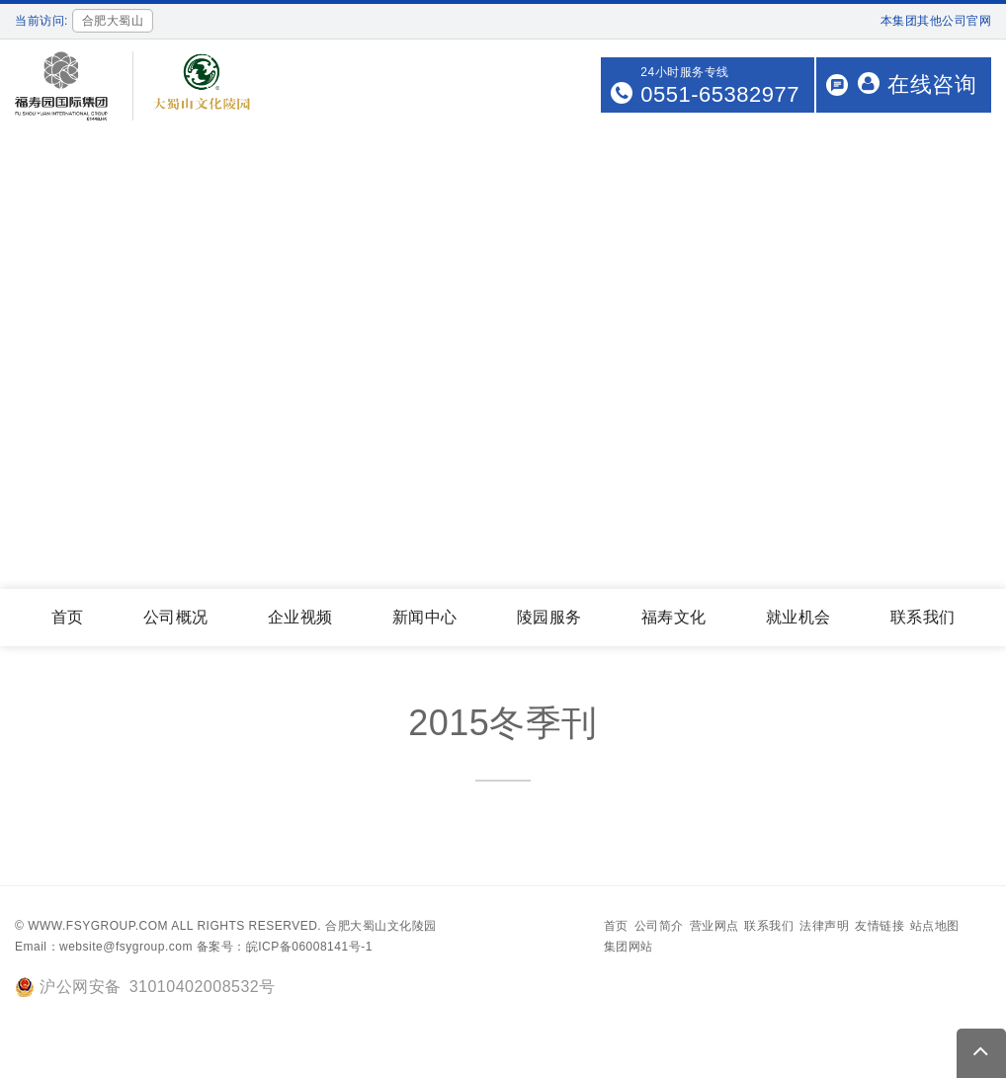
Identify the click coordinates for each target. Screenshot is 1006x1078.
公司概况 (176, 617)
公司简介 (659, 926)
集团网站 (628, 947)
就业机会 (798, 617)
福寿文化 (674, 617)
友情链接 (879, 926)
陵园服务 (549, 617)
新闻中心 (425, 617)
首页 (67, 617)
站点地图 (935, 926)
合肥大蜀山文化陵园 (381, 926)
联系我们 (923, 617)
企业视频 (300, 617)
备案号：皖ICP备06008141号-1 (285, 947)
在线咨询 (917, 84)
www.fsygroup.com (98, 926)
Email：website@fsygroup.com (104, 947)
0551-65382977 (719, 94)
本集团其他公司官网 (936, 21)
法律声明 (824, 926)
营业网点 (714, 926)
